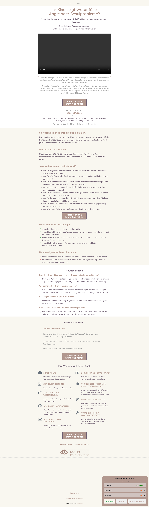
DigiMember (80, 504)
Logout (78, 3)
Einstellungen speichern (137, 501)
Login (70, 3)
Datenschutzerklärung (74, 499)
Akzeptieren (110, 501)
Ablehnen (122, 501)
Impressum (74, 494)
